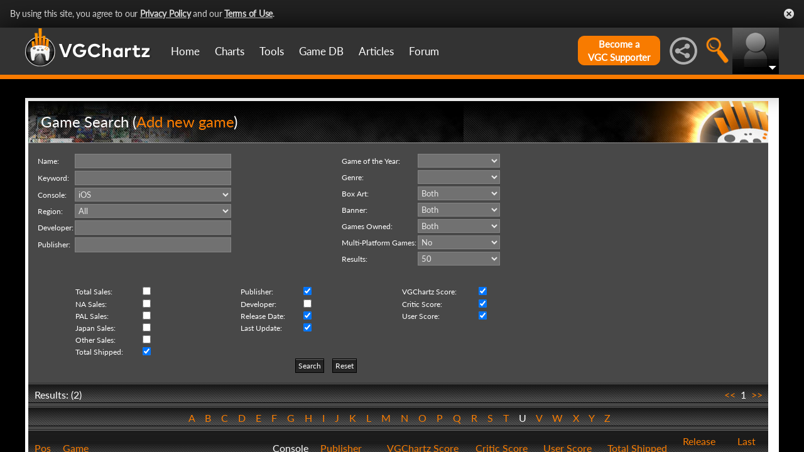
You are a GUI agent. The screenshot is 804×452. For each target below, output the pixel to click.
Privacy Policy (165, 13)
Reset (344, 365)
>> (757, 395)
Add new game (185, 121)
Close (789, 14)
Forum (424, 51)
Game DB (321, 51)
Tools (271, 51)
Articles (376, 51)
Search (309, 365)
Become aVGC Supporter (619, 50)
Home (185, 51)
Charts (229, 51)
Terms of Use (248, 13)
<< (730, 395)
